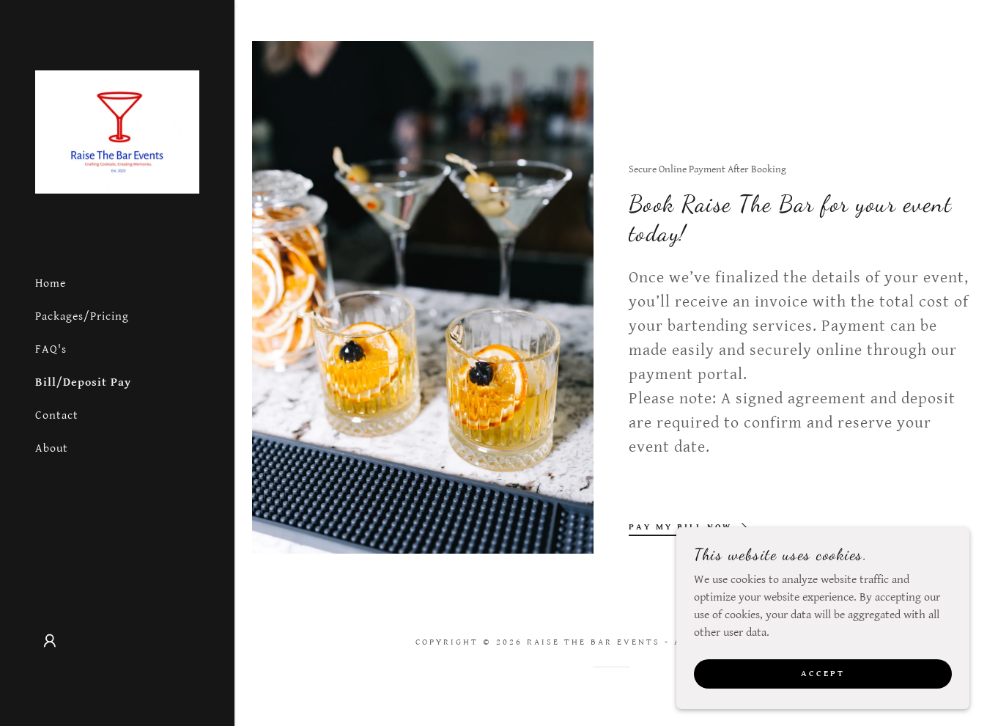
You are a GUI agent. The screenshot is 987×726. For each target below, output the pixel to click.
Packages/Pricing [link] (82, 316)
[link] (117, 132)
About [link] (51, 448)
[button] (49, 641)
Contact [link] (56, 415)
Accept (823, 693)
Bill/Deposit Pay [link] (83, 382)
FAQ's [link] (51, 349)
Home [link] (50, 283)
